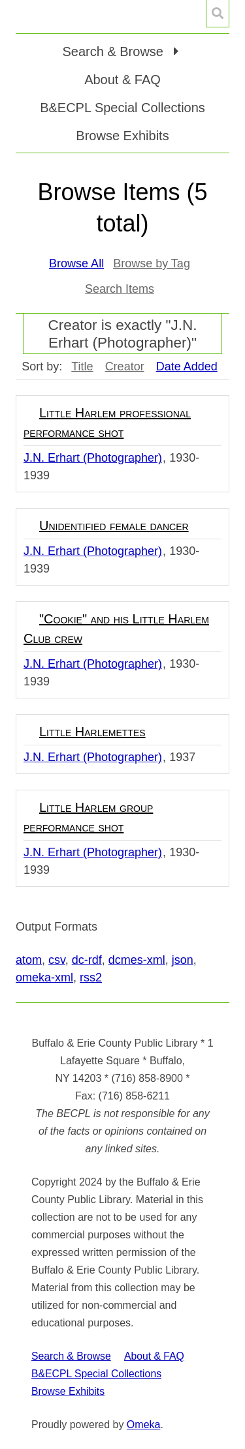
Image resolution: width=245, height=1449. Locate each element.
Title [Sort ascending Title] (82, 366)
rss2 (91, 977)
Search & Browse (71, 1356)
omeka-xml (44, 977)
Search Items (119, 288)
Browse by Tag (151, 263)
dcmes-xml (136, 959)
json (182, 959)
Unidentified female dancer (114, 525)
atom (29, 959)
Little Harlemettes (92, 731)
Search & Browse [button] (114, 51)
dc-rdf (87, 959)
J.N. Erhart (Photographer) (93, 457)
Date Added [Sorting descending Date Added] (187, 366)
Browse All (76, 263)
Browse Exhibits (122, 135)
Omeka (144, 1424)
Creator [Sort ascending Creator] (124, 366)
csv (56, 959)
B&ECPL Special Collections (122, 107)
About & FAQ (122, 79)
